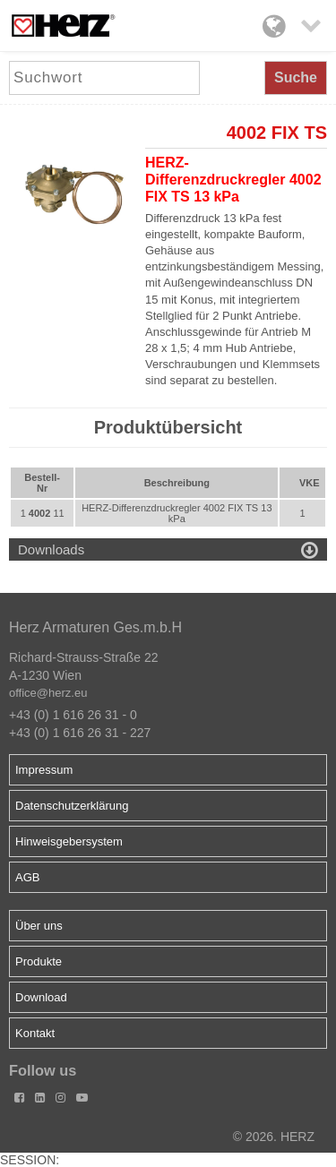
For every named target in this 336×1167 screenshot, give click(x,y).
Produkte (38, 961)
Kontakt (35, 1033)
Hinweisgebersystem (69, 841)
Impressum (44, 770)
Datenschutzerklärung (71, 805)
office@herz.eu (48, 692)
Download (41, 997)
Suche (295, 77)
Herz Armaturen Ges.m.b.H (95, 627)
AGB (27, 877)
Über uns (39, 925)
